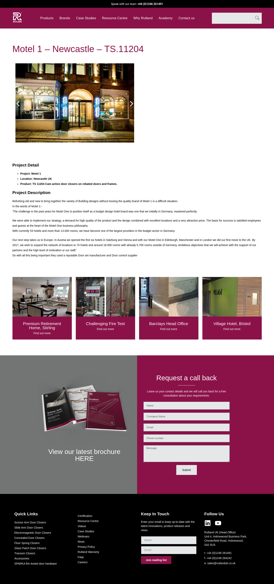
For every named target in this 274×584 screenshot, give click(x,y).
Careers (83, 562)
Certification (85, 515)
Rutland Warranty (88, 552)
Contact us (186, 18)
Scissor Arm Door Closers (30, 522)
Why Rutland (143, 18)
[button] (18, 103)
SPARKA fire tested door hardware (35, 563)
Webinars (83, 536)
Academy (165, 18)
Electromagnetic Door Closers (32, 532)
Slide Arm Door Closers (28, 527)
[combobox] (232, 18)
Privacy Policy (86, 546)
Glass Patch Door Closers (30, 548)
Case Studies (86, 18)
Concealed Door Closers (29, 537)
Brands (65, 18)
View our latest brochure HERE (84, 455)
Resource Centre (115, 18)
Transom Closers (24, 553)
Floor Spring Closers (27, 543)
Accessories (21, 558)
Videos (82, 526)
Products (47, 18)
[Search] (257, 18)
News (81, 541)
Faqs (81, 557)
